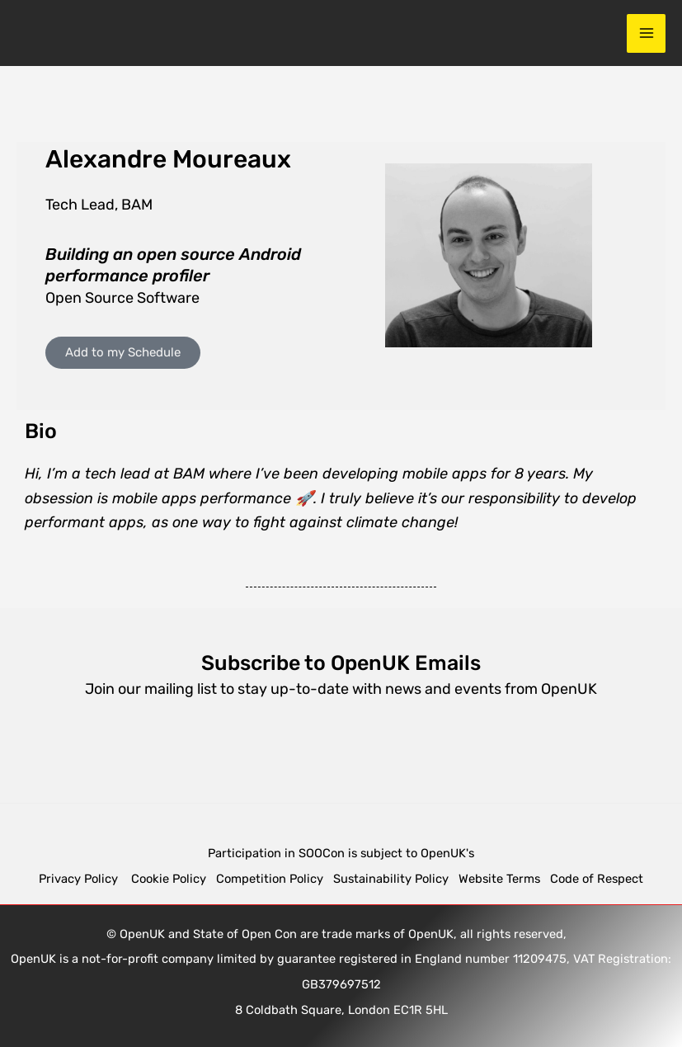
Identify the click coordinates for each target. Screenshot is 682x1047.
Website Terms (499, 878)
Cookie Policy (168, 878)
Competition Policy (274, 878)
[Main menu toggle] (646, 33)
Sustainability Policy (391, 878)
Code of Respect (596, 878)
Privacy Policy (80, 878)
